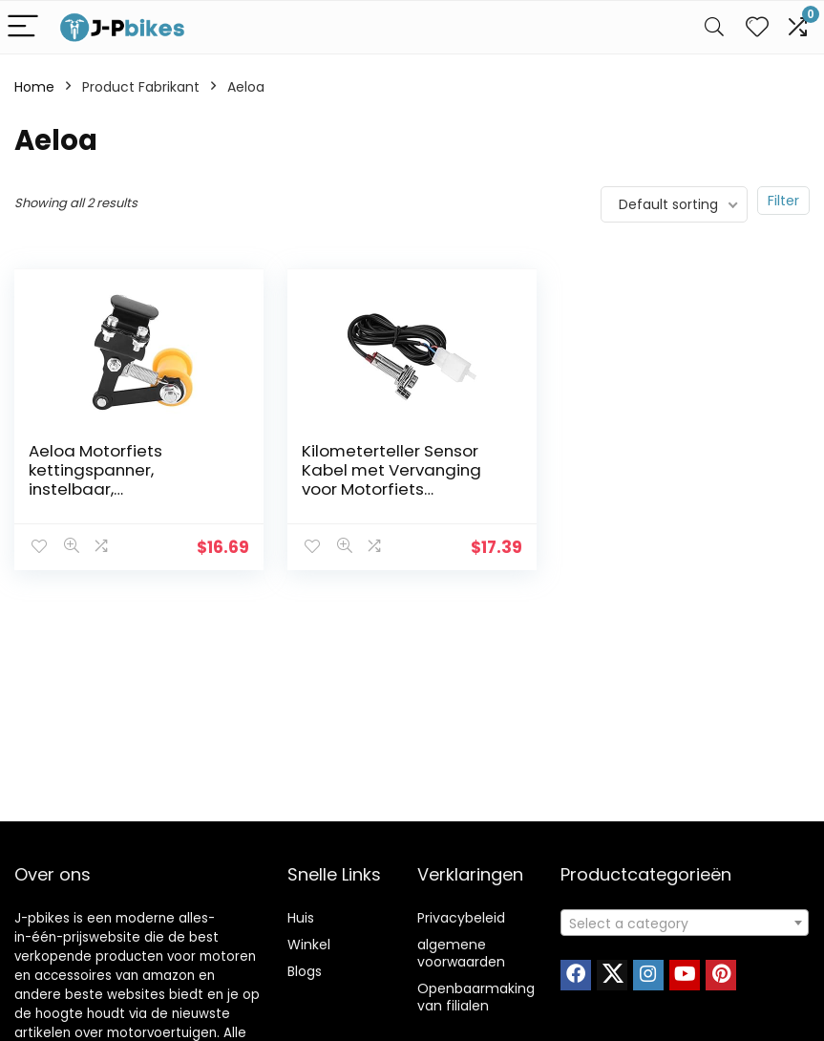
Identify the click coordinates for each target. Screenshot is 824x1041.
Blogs (304, 971)
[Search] (714, 27)
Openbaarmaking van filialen (476, 997)
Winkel (308, 944)
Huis (300, 917)
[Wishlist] (757, 27)
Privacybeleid (461, 917)
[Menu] (23, 27)
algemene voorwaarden (461, 953)
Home (34, 86)
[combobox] (684, 922)
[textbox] (684, 923)
